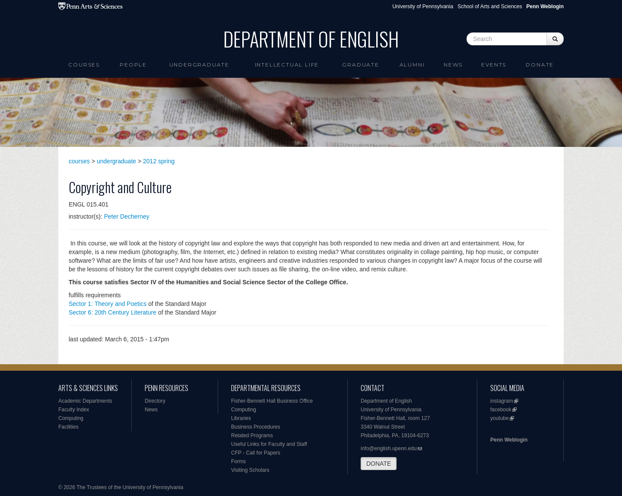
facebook (500, 410)
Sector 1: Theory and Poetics (107, 303)
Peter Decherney (126, 216)
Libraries (241, 418)
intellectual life (287, 64)
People (133, 64)
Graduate (360, 64)
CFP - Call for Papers (255, 453)
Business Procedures (255, 427)
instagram (501, 401)
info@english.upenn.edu (389, 448)
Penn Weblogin (508, 440)
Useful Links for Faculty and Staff (269, 444)
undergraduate (116, 161)
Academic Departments (85, 401)
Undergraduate (199, 64)
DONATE (378, 463)
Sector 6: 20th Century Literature (112, 312)
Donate (540, 64)
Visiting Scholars (250, 470)
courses (79, 161)
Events (493, 64)
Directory (155, 401)
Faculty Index (73, 410)
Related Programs (252, 435)
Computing (70, 418)
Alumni (412, 64)
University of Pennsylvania (422, 6)
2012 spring (159, 161)
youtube (499, 418)
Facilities (68, 427)
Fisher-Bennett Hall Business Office (272, 401)
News (453, 64)
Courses (84, 64)
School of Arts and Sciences (489, 6)
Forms (238, 461)
